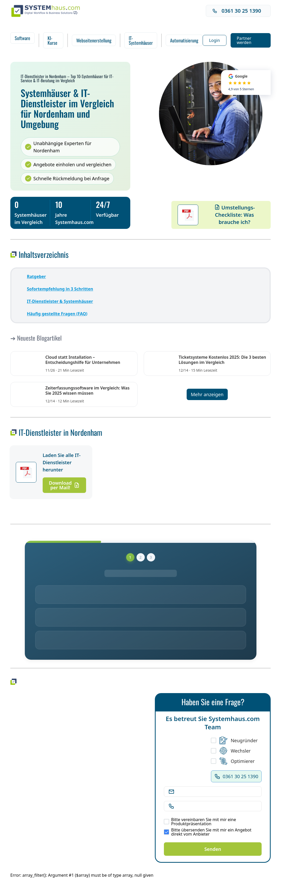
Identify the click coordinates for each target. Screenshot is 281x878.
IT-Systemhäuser (141, 40)
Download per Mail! (64, 485)
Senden (212, 849)
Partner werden (244, 40)
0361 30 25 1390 (236, 10)
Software (22, 38)
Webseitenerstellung (93, 40)
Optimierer (233, 761)
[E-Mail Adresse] (217, 792)
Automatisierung (184, 40)
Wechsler (230, 751)
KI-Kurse (52, 40)
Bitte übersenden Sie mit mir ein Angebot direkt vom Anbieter (208, 832)
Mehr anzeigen (207, 394)
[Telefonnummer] (217, 806)
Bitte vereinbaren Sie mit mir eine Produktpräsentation (200, 821)
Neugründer (234, 740)
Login (214, 40)
